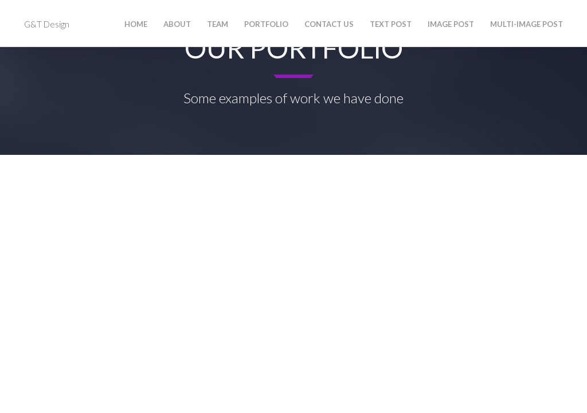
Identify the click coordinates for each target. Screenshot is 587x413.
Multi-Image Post (526, 24)
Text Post (391, 24)
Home (135, 24)
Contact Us (329, 24)
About (177, 24)
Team (217, 24)
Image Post (451, 24)
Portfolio (266, 24)
